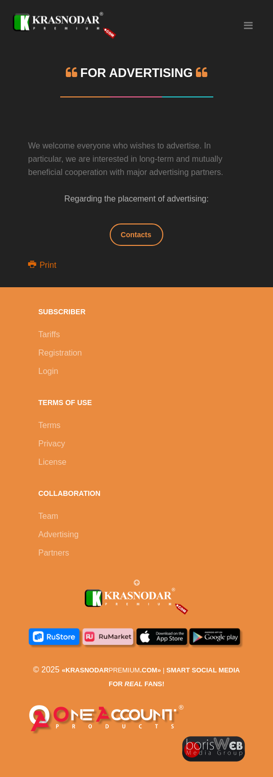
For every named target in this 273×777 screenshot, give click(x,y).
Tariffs (49, 334)
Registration (60, 352)
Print (42, 265)
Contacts (136, 235)
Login (48, 371)
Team (48, 516)
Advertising (58, 534)
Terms (49, 425)
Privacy (51, 443)
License (52, 462)
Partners (53, 552)
